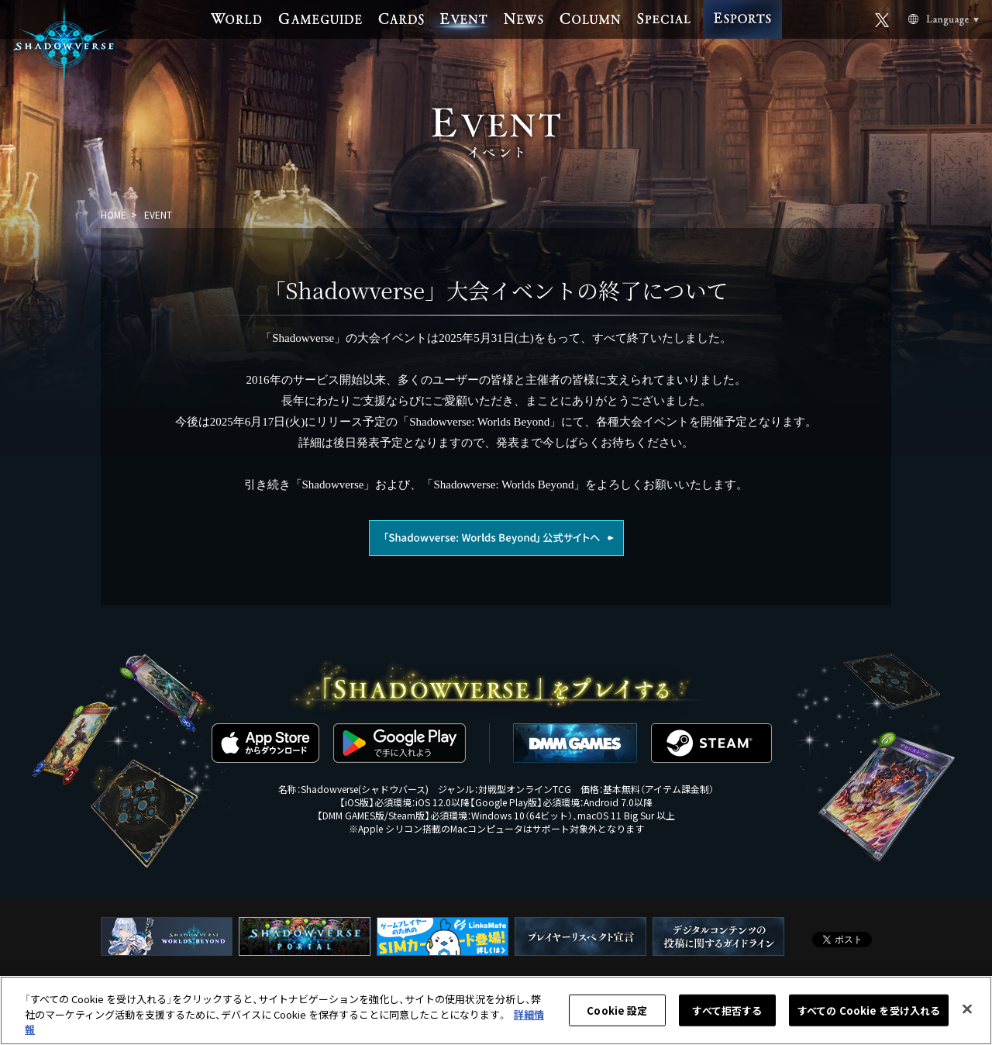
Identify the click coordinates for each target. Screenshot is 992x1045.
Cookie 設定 (617, 1010)
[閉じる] (967, 1009)
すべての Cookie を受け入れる (868, 1010)
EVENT (158, 214)
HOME (113, 214)
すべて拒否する (727, 1010)
